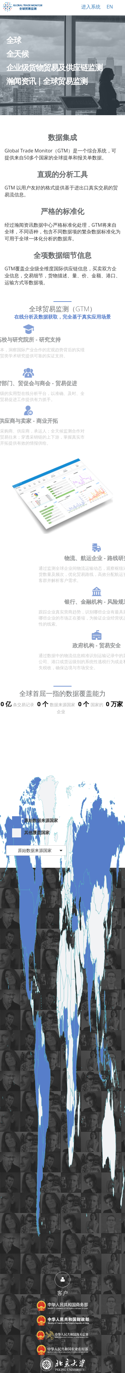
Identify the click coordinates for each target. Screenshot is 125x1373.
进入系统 (91, 6)
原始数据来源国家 (35, 820)
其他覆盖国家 (31, 832)
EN (110, 6)
